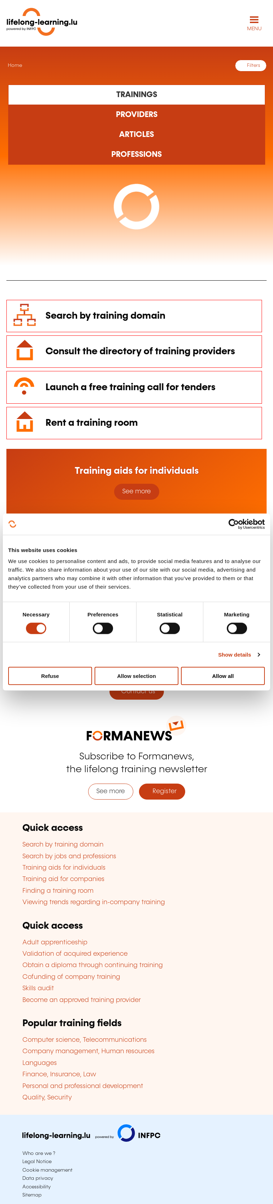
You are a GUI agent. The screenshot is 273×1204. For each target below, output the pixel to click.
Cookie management (47, 1170)
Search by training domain (105, 316)
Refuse (50, 676)
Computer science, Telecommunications (84, 1040)
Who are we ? (38, 1153)
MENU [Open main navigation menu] (254, 28)
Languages (39, 1063)
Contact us (136, 691)
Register (162, 791)
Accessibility (36, 1186)
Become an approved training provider (81, 1000)
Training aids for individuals (64, 868)
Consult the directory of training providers (140, 351)
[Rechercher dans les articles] (136, 135)
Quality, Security (47, 1097)
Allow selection (136, 676)
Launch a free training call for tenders (130, 387)
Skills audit (38, 988)
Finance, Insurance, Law (59, 1074)
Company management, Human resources (88, 1051)
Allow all (223, 676)
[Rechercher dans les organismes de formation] (136, 115)
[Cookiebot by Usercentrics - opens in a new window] (234, 524)
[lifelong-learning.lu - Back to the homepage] (41, 23)
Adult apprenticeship (54, 942)
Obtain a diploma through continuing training (92, 965)
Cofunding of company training (71, 977)
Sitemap (32, 1195)
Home (14, 65)
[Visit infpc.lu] (91, 1140)
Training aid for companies (63, 879)
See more (136, 491)
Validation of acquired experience (75, 954)
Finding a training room (57, 891)
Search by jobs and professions (69, 856)
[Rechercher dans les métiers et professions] (136, 155)
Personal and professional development (82, 1086)
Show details (234, 654)
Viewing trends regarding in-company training (93, 902)
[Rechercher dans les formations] (136, 95)
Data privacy (37, 1178)
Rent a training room (92, 423)
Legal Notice (37, 1161)
